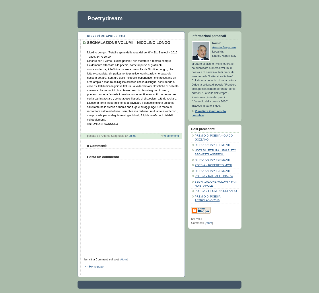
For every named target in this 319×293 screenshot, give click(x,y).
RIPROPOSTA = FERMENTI (212, 144)
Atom (123, 259)
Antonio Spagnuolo (224, 47)
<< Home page (94, 266)
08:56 (132, 135)
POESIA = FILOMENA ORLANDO (216, 191)
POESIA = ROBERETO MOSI (213, 165)
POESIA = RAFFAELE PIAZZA (214, 176)
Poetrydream (105, 18)
